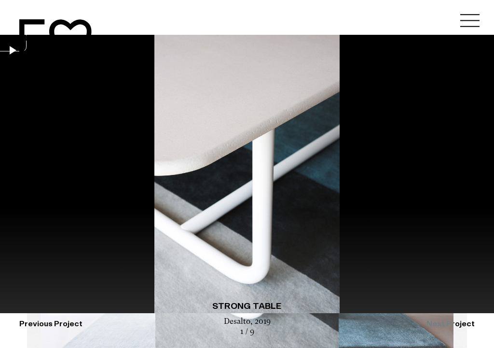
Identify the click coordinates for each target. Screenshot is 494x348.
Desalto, (239, 322)
